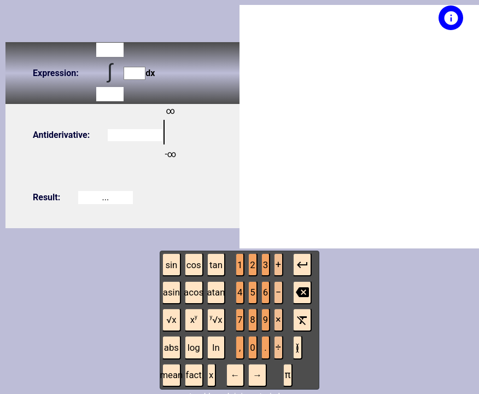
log (194, 347)
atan (216, 292)
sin (171, 264)
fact (194, 374)
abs (171, 347)
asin (171, 292)
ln (215, 347)
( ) (297, 347)
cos (193, 264)
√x (171, 319)
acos (193, 292)
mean (171, 374)
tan (216, 264)
